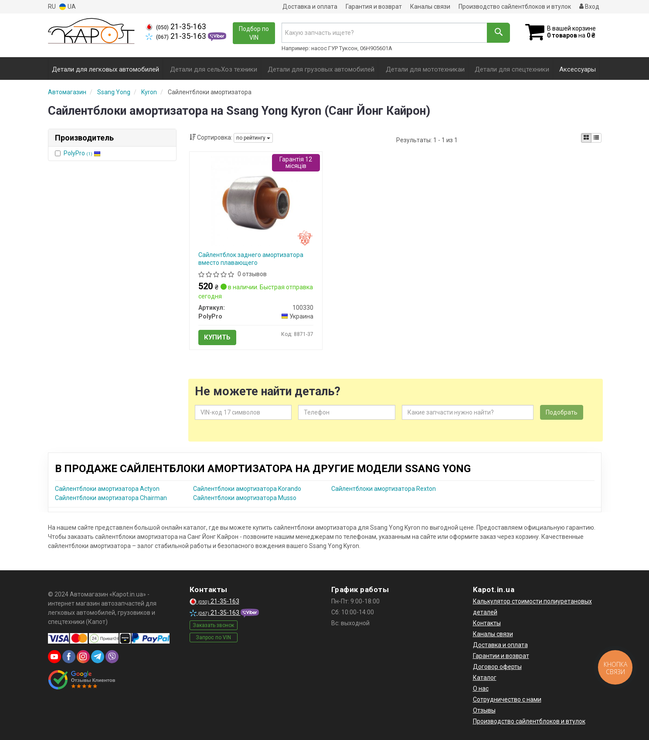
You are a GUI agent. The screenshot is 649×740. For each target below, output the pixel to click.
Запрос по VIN (213, 637)
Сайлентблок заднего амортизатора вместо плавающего (250, 258)
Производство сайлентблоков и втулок (515, 6)
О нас (481, 688)
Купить (217, 337)
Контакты (487, 623)
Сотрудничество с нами (507, 699)
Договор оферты (497, 666)
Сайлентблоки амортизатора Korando (247, 488)
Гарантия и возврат (374, 6)
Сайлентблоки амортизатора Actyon (107, 488)
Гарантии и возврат (501, 655)
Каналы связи (430, 6)
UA (67, 6)
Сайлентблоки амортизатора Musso (244, 497)
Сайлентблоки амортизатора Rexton (383, 488)
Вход (589, 6)
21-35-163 (176, 26)
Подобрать (562, 412)
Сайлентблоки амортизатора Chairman (111, 497)
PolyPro (82, 153)
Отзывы (484, 710)
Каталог (484, 677)
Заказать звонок (213, 625)
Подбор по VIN (254, 33)
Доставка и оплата (309, 6)
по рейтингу (253, 138)
